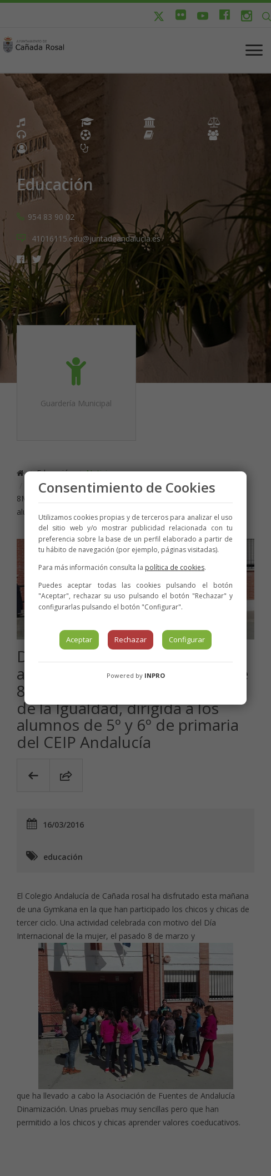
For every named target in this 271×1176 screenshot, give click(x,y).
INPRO (154, 675)
